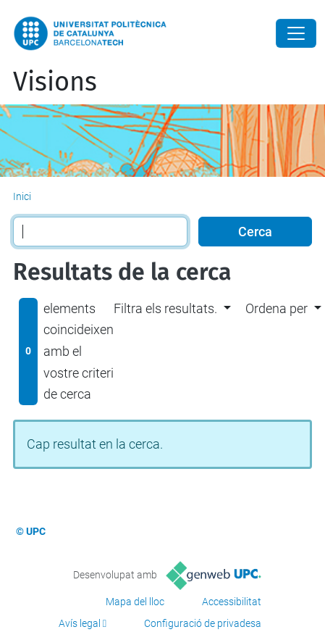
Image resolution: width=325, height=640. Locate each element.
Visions (55, 82)
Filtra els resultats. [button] (165, 308)
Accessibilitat (231, 601)
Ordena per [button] (276, 308)
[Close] (296, 33)
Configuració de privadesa (202, 623)
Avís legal (80, 623)
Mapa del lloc (135, 601)
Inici (22, 196)
